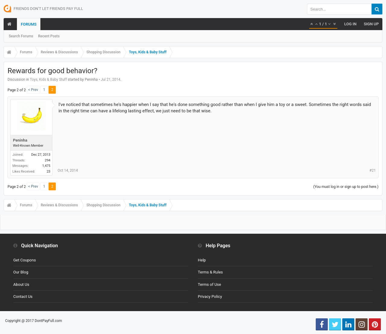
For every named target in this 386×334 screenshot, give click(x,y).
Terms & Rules (210, 272)
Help (202, 260)
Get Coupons (24, 260)
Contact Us (23, 296)
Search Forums (21, 36)
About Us (21, 284)
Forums (28, 24)
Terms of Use (209, 284)
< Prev (33, 90)
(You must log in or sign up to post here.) (345, 187)
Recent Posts (48, 36)
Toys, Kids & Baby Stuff (48, 79)
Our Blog (20, 272)
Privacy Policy (210, 296)
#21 (372, 170)
